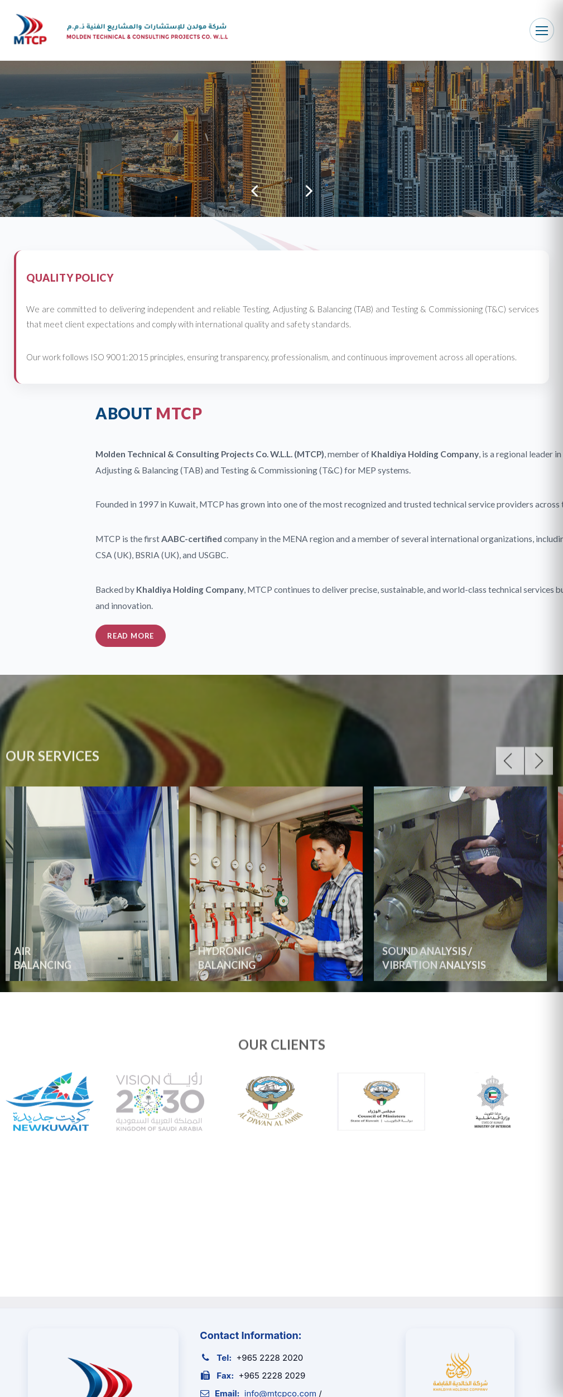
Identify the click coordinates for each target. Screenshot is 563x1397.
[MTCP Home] (119, 30)
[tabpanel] (281, 139)
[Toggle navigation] (542, 30)
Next (309, 191)
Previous (254, 191)
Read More (446, 635)
